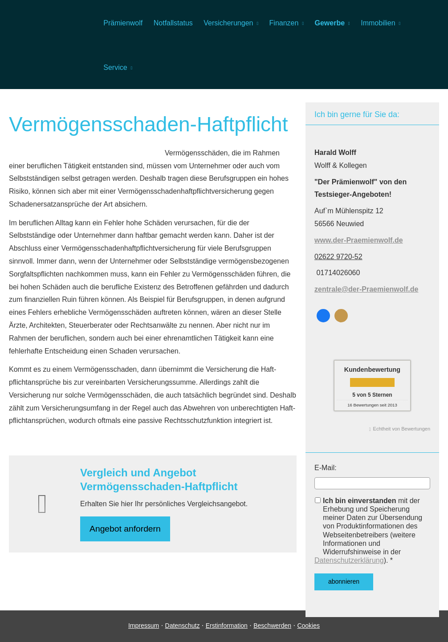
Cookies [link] (308, 632)
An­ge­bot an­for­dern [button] (126, 529)
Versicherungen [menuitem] (228, 23)
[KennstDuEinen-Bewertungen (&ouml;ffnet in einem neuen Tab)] (341, 315)
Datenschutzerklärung (349, 560)
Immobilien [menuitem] (377, 23)
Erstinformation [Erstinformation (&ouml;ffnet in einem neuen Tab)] (227, 632)
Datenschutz (182, 632)
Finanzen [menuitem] (283, 23)
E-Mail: (325, 467)
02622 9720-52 (338, 256)
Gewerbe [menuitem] (329, 23)
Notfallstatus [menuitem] (172, 23)
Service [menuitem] (115, 67)
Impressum (143, 632)
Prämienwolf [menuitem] (123, 23)
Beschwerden (272, 632)
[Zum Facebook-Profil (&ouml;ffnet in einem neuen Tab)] (323, 315)
